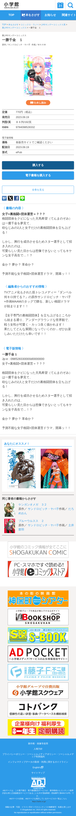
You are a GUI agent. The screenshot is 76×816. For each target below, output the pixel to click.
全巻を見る (38, 189)
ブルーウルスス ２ (31, 520)
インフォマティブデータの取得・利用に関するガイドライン (38, 762)
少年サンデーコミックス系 (53, 24)
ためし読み (38, 102)
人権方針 (38, 749)
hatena (4, 198)
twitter (10, 198)
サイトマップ (38, 772)
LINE (22, 198)
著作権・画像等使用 (38, 743)
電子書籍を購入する (38, 175)
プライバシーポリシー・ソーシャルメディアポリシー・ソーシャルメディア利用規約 (38, 755)
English (38, 767)
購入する (38, 165)
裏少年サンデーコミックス (14, 28)
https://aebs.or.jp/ (39, 801)
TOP (4, 24)
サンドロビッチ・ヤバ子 (19, 45)
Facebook (16, 198)
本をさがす (13, 24)
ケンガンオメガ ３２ (32, 504)
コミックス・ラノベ (30, 24)
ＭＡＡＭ (42, 45)
